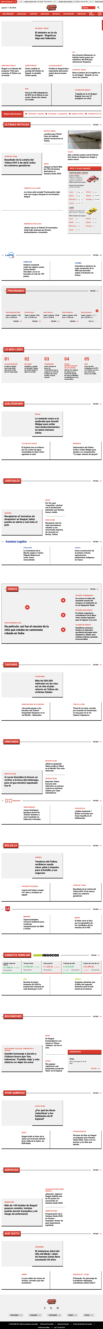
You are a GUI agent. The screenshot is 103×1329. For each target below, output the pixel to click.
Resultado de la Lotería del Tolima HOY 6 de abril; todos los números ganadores (20, 162)
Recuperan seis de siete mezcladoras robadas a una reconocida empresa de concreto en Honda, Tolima (54, 529)
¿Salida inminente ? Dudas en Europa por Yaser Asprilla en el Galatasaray (84, 814)
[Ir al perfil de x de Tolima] (51, 1308)
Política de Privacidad (46, 1324)
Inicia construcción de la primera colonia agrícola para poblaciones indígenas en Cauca (84, 555)
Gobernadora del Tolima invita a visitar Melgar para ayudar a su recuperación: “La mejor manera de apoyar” (85, 450)
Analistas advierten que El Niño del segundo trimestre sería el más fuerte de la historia (85, 985)
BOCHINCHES (68, 14)
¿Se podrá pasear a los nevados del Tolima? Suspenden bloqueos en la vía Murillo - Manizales (33, 711)
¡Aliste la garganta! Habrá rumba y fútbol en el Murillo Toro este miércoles (55, 767)
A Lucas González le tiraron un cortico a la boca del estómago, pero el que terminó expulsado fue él (21, 781)
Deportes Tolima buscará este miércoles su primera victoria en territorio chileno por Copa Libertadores (54, 787)
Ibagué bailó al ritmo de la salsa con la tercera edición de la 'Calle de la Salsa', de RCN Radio (33, 1139)
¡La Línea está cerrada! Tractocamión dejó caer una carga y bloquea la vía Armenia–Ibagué (42, 194)
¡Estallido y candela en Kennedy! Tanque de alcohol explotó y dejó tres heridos (31, 369)
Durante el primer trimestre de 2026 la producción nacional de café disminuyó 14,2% (33, 985)
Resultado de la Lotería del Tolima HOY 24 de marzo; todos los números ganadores (84, 892)
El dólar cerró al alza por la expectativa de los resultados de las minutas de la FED (84, 924)
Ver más (97, 125)
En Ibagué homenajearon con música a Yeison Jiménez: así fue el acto (53, 1043)
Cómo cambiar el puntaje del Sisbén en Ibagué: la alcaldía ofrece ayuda (34, 72)
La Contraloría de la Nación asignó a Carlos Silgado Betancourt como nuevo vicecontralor (33, 555)
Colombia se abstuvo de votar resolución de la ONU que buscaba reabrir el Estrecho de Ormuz (85, 270)
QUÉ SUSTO (91, 14)
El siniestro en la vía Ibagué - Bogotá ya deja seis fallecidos (46, 35)
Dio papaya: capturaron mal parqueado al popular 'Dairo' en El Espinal (54, 1067)
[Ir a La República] (7, 909)
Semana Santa (77, 114)
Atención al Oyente (63, 1324)
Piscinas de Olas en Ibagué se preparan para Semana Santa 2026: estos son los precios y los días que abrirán (84, 1140)
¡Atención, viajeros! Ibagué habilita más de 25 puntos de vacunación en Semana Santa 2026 (54, 1198)
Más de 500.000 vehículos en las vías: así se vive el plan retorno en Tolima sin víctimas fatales (46, 686)
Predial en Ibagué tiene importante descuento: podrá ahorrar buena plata (59, 72)
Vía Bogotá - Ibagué (35, 114)
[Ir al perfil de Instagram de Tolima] (58, 1308)
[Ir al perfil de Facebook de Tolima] (44, 1308)
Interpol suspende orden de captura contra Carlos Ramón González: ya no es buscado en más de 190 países (33, 270)
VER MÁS (17, 321)
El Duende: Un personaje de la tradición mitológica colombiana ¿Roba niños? (85, 1280)
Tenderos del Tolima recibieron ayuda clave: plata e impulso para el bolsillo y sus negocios (47, 867)
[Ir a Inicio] (51, 8)
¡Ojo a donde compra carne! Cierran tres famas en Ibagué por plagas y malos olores (83, 157)
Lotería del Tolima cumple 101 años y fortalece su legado (33, 892)
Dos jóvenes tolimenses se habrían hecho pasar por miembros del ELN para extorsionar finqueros (83, 58)
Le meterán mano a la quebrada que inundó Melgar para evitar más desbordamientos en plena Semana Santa (47, 425)
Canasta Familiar (6, 1)
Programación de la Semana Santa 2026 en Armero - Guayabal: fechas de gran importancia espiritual (54, 1219)
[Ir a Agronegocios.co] (46, 955)
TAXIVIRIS (33, 14)
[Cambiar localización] (88, 7)
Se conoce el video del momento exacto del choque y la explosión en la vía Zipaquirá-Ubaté (86, 601)
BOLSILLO (56, 14)
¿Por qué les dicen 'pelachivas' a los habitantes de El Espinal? (45, 1114)
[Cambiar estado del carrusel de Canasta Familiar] (15, 1)
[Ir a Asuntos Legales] (16, 541)
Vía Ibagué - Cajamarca (57, 114)
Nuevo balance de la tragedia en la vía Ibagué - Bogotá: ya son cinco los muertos (86, 75)
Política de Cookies (44, 1327)
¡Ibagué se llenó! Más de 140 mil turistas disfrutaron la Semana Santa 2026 (53, 170)
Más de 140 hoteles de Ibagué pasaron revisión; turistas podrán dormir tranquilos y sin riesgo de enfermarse (21, 1209)
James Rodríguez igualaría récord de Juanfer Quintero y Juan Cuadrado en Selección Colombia (32, 814)
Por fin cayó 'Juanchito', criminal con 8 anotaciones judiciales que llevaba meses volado (54, 507)
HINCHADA (45, 14)
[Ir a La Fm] (9, 255)
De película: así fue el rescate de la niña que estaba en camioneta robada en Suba (27, 630)
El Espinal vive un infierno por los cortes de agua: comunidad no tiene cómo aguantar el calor (33, 450)
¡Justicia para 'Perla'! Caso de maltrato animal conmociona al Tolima (53, 137)
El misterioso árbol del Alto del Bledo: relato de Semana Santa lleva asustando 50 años (47, 1255)
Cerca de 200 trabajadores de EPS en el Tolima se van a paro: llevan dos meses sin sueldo (36, 96)
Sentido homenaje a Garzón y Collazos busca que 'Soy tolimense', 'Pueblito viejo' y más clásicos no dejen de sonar (21, 1058)
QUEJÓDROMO (8, 14)
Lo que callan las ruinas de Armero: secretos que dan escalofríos (33, 1280)
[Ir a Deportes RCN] (12, 801)
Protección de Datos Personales (82, 1324)
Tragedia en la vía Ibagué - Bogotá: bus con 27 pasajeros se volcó (86, 96)
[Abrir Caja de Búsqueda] (98, 7)
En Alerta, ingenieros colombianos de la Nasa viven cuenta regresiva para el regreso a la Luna (86, 616)
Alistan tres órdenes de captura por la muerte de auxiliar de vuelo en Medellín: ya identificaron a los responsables (71, 374)
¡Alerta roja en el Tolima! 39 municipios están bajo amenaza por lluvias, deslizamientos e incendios (41, 230)
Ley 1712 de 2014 (59, 1327)
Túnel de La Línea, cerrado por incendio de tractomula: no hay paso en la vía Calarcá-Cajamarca (85, 711)
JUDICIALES (21, 14)
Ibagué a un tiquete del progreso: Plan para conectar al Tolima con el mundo (11, 72)
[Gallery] (51, 309)
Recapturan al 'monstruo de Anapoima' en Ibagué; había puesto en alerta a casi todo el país (20, 520)
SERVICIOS (81, 14)
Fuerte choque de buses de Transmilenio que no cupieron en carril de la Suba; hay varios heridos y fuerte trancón (51, 372)
